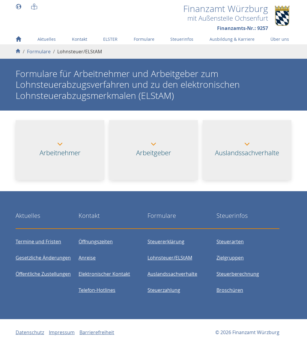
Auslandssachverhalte (172, 274)
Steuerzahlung (164, 290)
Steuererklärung (166, 241)
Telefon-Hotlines (97, 290)
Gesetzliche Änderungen (43, 257)
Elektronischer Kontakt (104, 274)
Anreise (87, 257)
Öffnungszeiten (96, 241)
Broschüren (229, 290)
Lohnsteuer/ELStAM (170, 257)
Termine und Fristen (38, 241)
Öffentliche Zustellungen (43, 274)
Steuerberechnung (237, 274)
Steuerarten (230, 241)
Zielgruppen (230, 257)
